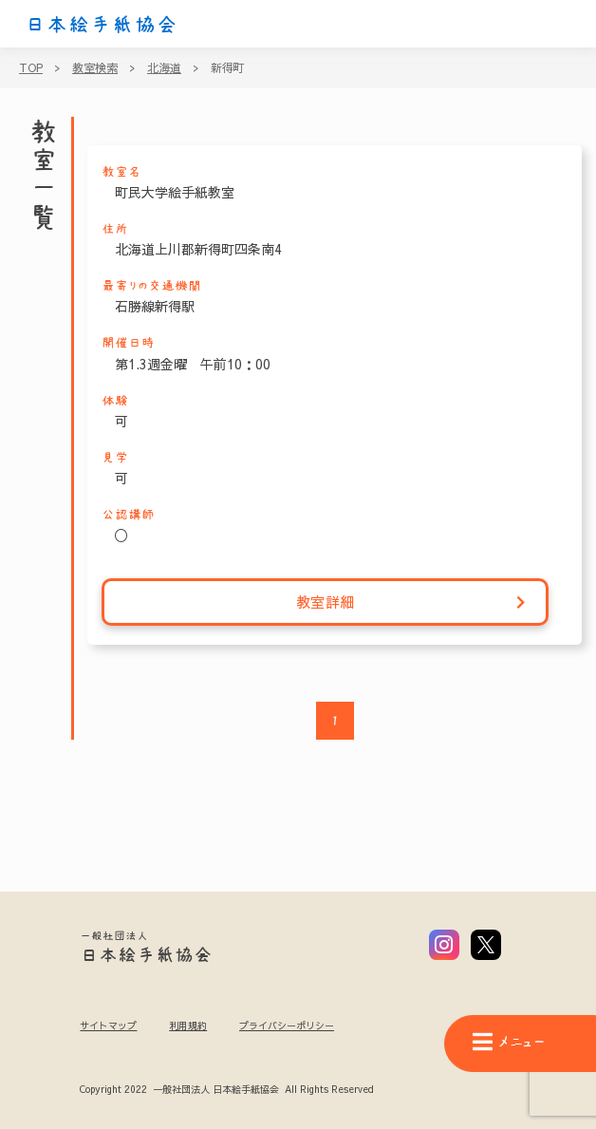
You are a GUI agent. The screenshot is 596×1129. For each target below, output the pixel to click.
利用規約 (188, 1025)
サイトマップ (108, 1025)
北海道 (164, 67)
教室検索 (95, 67)
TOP (31, 67)
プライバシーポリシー (286, 1025)
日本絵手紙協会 (101, 24)
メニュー (509, 1042)
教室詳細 (411, 602)
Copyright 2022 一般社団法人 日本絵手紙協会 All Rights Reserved (226, 1090)
